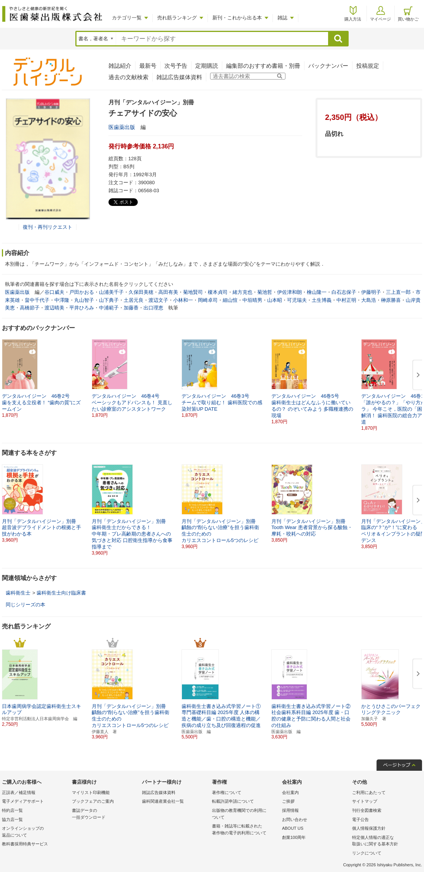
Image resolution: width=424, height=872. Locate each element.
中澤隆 (61, 300)
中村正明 (346, 300)
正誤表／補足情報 (18, 792)
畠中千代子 (37, 300)
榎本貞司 (218, 292)
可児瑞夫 (297, 300)
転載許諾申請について (233, 801)
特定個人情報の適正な (385, 841)
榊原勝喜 (391, 300)
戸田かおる (81, 292)
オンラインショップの (35, 832)
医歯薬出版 (121, 127)
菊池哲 (264, 292)
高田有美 (168, 292)
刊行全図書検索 (366, 810)
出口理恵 (153, 308)
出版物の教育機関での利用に (245, 814)
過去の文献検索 (128, 77)
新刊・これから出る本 (237, 18)
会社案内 (290, 792)
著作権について (226, 792)
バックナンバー (328, 65)
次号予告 (175, 65)
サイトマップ (364, 801)
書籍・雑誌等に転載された (245, 830)
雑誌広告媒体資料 (179, 77)
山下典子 (109, 300)
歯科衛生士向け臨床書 (61, 593)
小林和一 (183, 300)
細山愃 (230, 300)
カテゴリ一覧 (127, 18)
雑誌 (282, 18)
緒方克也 (242, 292)
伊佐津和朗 (289, 292)
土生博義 (322, 300)
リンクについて (366, 853)
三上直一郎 (398, 292)
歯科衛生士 (18, 593)
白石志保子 (344, 292)
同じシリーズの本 (25, 604)
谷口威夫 (54, 292)
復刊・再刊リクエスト (47, 227)
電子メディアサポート (23, 801)
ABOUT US (292, 828)
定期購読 (206, 65)
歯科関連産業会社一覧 (163, 801)
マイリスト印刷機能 (91, 792)
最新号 (147, 65)
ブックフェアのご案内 (93, 801)
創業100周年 (294, 837)
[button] (416, 375)
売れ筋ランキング (177, 18)
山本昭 (274, 300)
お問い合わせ (294, 819)
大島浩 (368, 300)
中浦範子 (109, 308)
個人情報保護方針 (369, 828)
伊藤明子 (371, 292)
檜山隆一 (317, 292)
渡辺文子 (158, 300)
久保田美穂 (141, 292)
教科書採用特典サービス (25, 844)
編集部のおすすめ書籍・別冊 (263, 65)
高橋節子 (30, 308)
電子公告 (360, 819)
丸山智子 (84, 300)
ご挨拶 (288, 801)
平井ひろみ (81, 308)
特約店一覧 (12, 810)
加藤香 (131, 308)
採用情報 (290, 810)
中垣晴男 (252, 300)
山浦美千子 (111, 292)
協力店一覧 (12, 819)
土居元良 (133, 300)
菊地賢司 (193, 292)
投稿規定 (367, 65)
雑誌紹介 (119, 65)
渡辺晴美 (54, 308)
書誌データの (105, 814)
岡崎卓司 (208, 300)
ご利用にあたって (369, 792)
